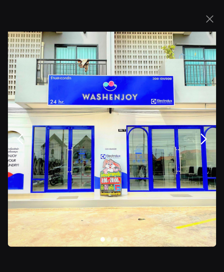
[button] (20, 139)
